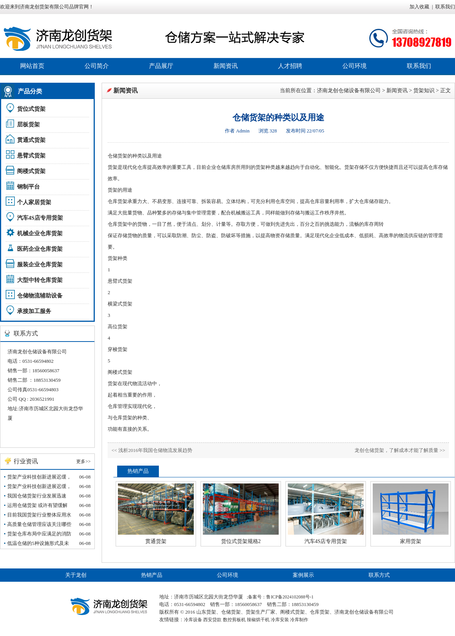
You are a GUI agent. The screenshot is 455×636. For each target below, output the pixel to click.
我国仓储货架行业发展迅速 (36, 496)
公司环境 (354, 66)
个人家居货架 (34, 202)
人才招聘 (290, 66)
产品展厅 (161, 66)
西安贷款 (212, 619)
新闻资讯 (225, 66)
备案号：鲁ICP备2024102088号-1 (281, 597)
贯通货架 (155, 541)
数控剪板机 (234, 619)
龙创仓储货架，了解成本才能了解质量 (396, 450)
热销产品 (151, 575)
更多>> (83, 461)
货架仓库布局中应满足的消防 (39, 534)
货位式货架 (31, 109)
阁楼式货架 (31, 171)
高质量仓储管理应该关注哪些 (39, 524)
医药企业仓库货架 (40, 249)
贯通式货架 (31, 140)
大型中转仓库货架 (40, 280)
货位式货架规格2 (241, 541)
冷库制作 (299, 619)
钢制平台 (28, 187)
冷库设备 (193, 619)
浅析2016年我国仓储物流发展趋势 (155, 450)
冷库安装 (280, 619)
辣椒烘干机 (258, 619)
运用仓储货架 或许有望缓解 (37, 505)
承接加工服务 (34, 311)
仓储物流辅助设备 (40, 296)
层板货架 (28, 124)
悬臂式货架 (31, 156)
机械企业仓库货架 (40, 233)
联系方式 (379, 575)
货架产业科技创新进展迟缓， (39, 477)
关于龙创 (75, 575)
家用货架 (410, 541)
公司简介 (97, 66)
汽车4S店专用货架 (40, 218)
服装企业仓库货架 (40, 264)
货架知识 (424, 90)
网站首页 (32, 66)
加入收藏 (419, 6)
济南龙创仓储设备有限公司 (349, 90)
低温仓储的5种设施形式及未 (38, 543)
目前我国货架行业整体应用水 (39, 515)
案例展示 (303, 575)
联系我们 (445, 6)
